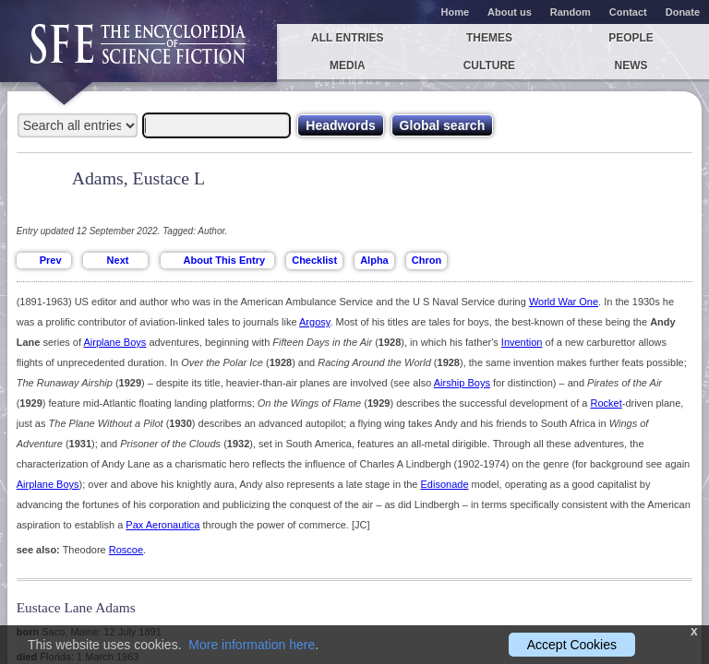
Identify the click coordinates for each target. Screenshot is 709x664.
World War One (563, 301)
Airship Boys (462, 382)
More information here (251, 644)
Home (455, 12)
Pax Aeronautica (162, 524)
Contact (628, 12)
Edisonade (445, 484)
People (631, 37)
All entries (347, 37)
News (631, 65)
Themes (489, 37)
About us (509, 12)
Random (570, 12)
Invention (522, 342)
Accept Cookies (572, 644)
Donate (683, 12)
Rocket (605, 403)
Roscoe (126, 549)
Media (348, 65)
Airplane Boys (114, 342)
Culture (489, 65)
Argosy (314, 321)
